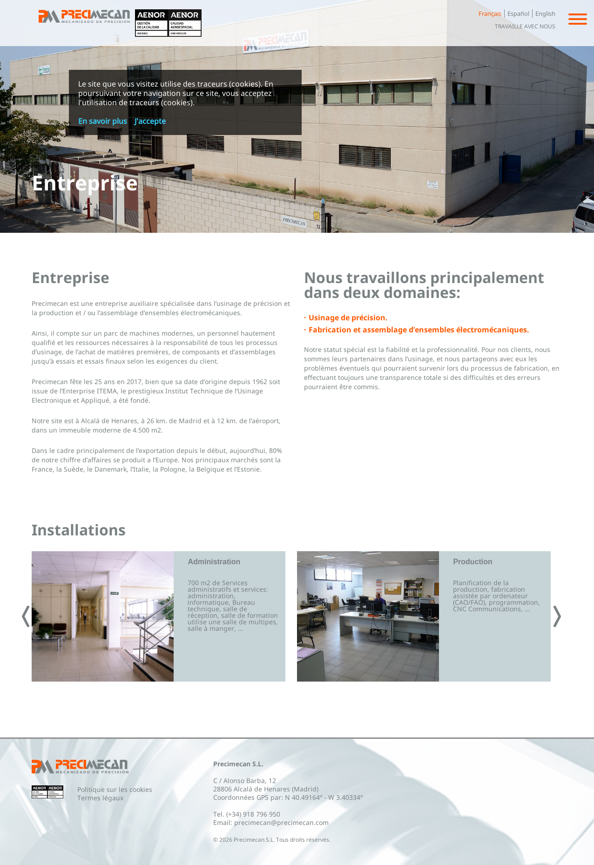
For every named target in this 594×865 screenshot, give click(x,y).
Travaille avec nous (525, 26)
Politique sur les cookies (114, 789)
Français (490, 13)
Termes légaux (100, 797)
